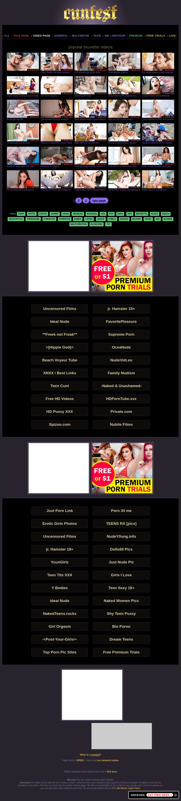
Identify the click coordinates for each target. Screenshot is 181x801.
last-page (99, 200)
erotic (43, 214)
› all (6, 35)
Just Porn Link (59, 511)
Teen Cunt (59, 386)
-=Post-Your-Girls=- (59, 639)
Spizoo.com (59, 424)
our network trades (108, 760)
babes (77, 219)
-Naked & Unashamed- (121, 386)
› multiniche (79, 35)
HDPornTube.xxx (121, 399)
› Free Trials (155, 35)
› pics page (20, 35)
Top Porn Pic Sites (59, 652)
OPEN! (80, 760)
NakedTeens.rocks (60, 613)
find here (112, 771)
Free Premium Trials (121, 652)
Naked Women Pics (121, 601)
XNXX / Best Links (59, 373)
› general (60, 35)
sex (158, 219)
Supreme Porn (121, 334)
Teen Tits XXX (59, 575)
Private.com (121, 411)
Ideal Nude (59, 321)
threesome (33, 219)
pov (111, 214)
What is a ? (90, 754)
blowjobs (96, 224)
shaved (124, 219)
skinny (55, 214)
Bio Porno (121, 626)
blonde (168, 219)
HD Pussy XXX (59, 411)
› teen (96, 35)
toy (108, 224)
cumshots (49, 219)
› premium (135, 35)
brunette (141, 214)
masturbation (79, 224)
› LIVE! (171, 35)
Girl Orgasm (60, 626)
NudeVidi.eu (121, 360)
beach (165, 214)
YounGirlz (60, 562)
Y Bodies (59, 588)
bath (120, 214)
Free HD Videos (60, 399)
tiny (130, 214)
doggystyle (16, 219)
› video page (40, 35)
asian (66, 214)
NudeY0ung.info (121, 536)
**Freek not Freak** (59, 334)
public (112, 219)
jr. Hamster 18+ (121, 309)
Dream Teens (121, 639)
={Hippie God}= (60, 347)
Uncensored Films (59, 309)
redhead (78, 214)
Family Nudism (121, 373)
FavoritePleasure (121, 321)
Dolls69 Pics (121, 549)
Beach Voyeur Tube (59, 360)
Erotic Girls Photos (59, 523)
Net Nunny (122, 788)
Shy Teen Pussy (121, 613)
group (101, 219)
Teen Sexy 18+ (121, 588)
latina (89, 219)
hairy (21, 214)
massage (92, 214)
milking (136, 219)
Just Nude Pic (121, 562)
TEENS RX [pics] (121, 523)
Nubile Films (121, 424)
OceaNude (121, 347)
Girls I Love (121, 575)
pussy (148, 219)
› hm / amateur (114, 35)
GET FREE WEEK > (160, 794)
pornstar (64, 219)
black (154, 214)
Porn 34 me (121, 511)
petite (31, 214)
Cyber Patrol (134, 788)
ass (103, 214)
